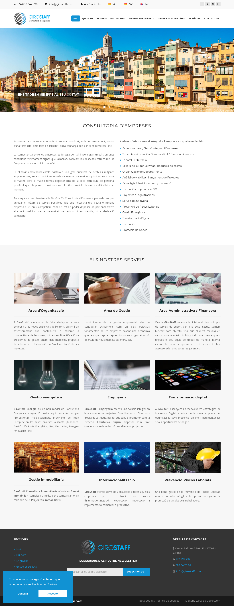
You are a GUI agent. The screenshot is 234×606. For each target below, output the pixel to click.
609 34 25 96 (183, 565)
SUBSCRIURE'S (135, 571)
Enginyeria (117, 18)
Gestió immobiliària (172, 18)
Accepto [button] (52, 593)
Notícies (194, 18)
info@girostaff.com (59, 4)
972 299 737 (183, 559)
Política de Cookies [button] (44, 584)
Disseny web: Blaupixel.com (202, 600)
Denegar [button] (23, 593)
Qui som (87, 18)
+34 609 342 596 (26, 4)
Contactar (211, 18)
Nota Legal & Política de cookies (159, 600)
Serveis (102, 18)
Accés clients (91, 4)
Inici (76, 18)
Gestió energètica (141, 18)
